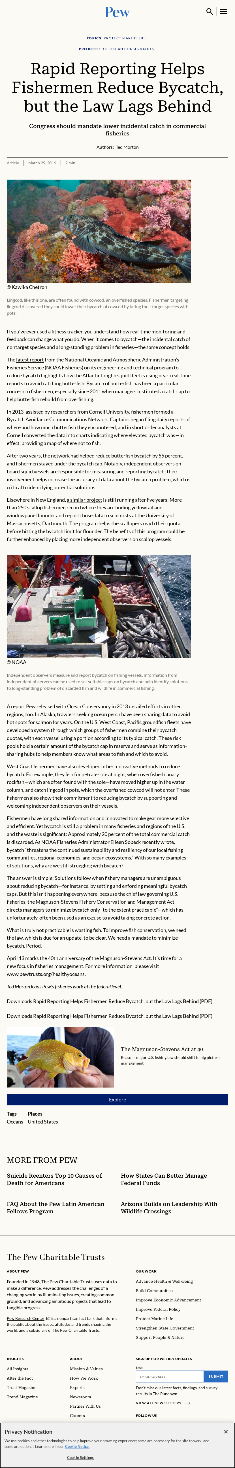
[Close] (226, 1432)
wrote (167, 841)
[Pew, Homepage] (117, 11)
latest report (30, 359)
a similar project (84, 499)
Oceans (15, 1121)
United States (43, 1121)
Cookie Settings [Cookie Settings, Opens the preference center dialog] (80, 1457)
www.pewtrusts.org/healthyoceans (46, 973)
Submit (216, 1376)
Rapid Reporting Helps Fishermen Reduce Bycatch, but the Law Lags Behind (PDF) (122, 1000)
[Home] (55, 1256)
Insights (15, 1358)
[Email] (170, 1376)
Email (140, 1366)
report (18, 706)
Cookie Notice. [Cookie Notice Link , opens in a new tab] (77, 1446)
